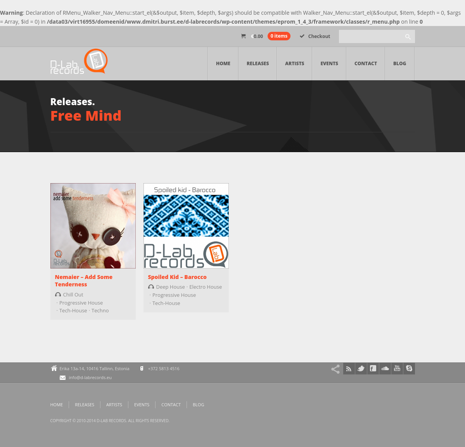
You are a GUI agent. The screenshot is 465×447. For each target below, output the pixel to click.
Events (329, 63)
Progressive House (81, 302)
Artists (294, 63)
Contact (365, 63)
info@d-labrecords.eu (90, 377)
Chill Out (73, 294)
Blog (399, 63)
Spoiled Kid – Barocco (177, 277)
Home (223, 63)
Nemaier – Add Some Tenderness (84, 280)
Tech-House (73, 310)
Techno (100, 310)
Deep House (170, 286)
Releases (258, 63)
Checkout (315, 36)
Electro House (205, 286)
